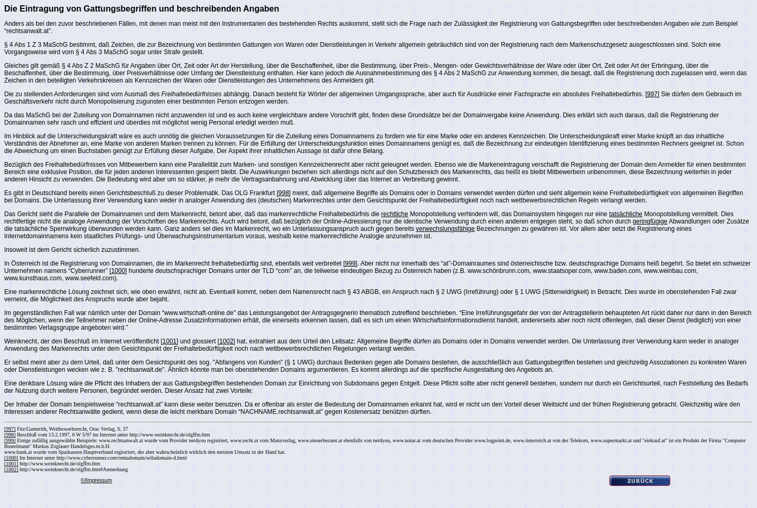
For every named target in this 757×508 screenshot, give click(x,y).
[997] (652, 94)
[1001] (169, 341)
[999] (350, 263)
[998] (284, 193)
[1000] (118, 271)
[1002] (226, 341)
